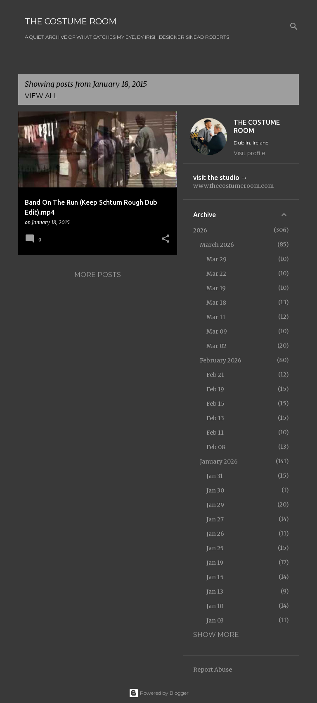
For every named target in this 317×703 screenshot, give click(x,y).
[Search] (294, 26)
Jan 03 (215, 620)
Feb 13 (215, 418)
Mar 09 (216, 331)
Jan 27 (215, 519)
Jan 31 (214, 476)
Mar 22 (216, 273)
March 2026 (217, 245)
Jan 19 (214, 562)
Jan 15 (215, 577)
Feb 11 (215, 432)
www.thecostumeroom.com (233, 185)
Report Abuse (212, 669)
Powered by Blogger (159, 693)
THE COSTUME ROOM (70, 21)
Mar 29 (216, 259)
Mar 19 (216, 288)
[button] (165, 239)
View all (41, 96)
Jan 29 (215, 505)
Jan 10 (214, 606)
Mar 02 (216, 346)
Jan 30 (215, 490)
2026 (200, 230)
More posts (97, 275)
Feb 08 (215, 447)
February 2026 (220, 360)
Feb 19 (215, 389)
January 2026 (219, 461)
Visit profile (249, 153)
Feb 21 (215, 375)
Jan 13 (214, 591)
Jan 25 (215, 548)
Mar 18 (216, 302)
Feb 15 (215, 403)
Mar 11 (215, 317)
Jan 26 (215, 533)
